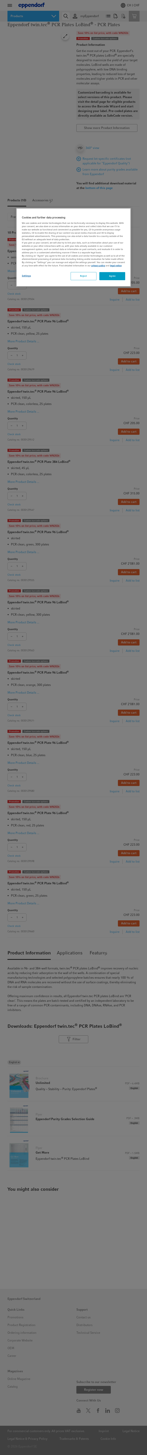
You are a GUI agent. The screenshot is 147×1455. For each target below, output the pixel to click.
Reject (83, 276)
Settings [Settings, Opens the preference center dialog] (26, 275)
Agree (112, 276)
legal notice (116, 265)
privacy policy (98, 265)
